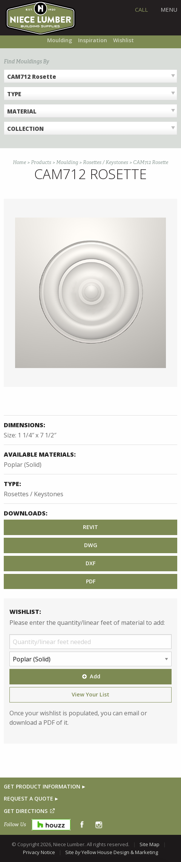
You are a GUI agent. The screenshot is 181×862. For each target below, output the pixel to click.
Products (41, 162)
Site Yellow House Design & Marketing (111, 852)
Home (19, 162)
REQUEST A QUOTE (28, 798)
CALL (141, 9)
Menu (169, 9)
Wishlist (123, 40)
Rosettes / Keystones (105, 162)
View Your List (90, 694)
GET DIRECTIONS (26, 810)
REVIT (90, 527)
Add (90, 676)
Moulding (59, 40)
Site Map (150, 844)
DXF (90, 563)
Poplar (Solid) (22, 464)
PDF (90, 581)
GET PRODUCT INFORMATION (42, 786)
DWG (90, 545)
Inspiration (92, 40)
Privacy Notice (39, 852)
